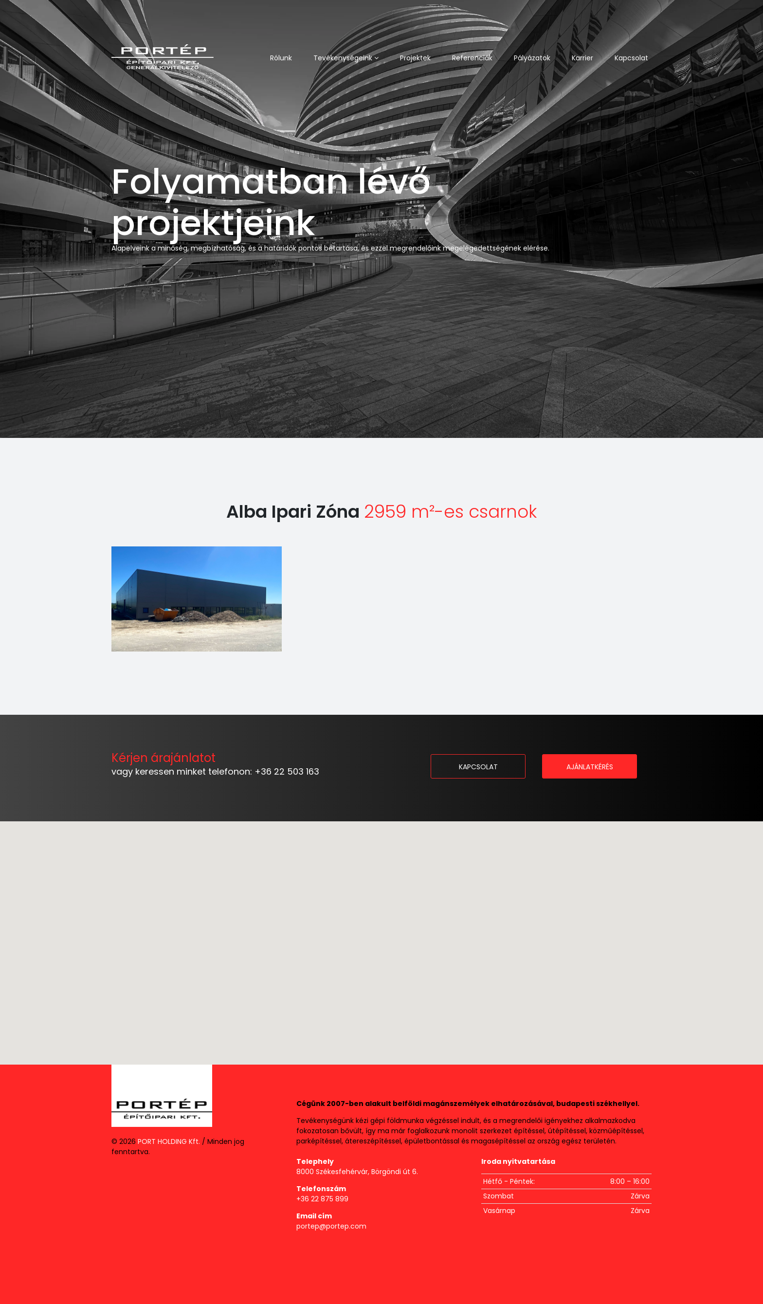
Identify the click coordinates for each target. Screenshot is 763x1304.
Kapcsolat (631, 58)
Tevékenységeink (346, 58)
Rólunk (281, 58)
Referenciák (472, 58)
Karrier (582, 58)
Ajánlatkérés (589, 767)
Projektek (415, 58)
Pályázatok (532, 58)
